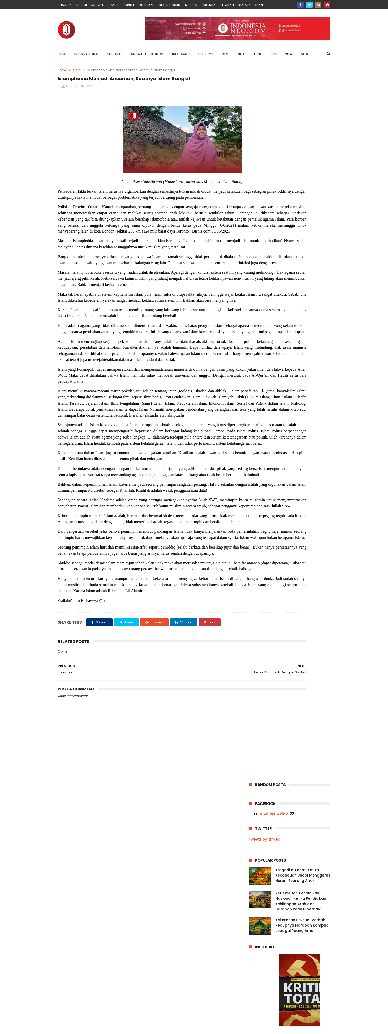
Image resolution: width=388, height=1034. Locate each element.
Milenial (191, 5)
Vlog (317, 412)
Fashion (277, 346)
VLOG (305, 54)
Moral (312, 365)
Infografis (316, 346)
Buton (294, 337)
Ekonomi (258, 346)
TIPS (273, 54)
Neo (299, 384)
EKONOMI (157, 54)
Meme (277, 365)
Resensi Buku (169, 5)
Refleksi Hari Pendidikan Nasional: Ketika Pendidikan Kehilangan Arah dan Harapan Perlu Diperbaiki (300, 188)
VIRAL (289, 54)
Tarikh (128, 5)
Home (62, 54)
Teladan (227, 5)
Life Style (258, 365)
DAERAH (136, 54)
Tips (274, 412)
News (313, 384)
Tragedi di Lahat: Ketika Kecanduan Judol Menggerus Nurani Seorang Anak (302, 162)
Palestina (298, 394)
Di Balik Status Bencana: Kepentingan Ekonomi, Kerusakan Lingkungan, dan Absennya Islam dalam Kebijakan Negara (282, 953)
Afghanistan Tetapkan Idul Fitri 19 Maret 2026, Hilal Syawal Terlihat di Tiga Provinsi (298, 1004)
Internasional (298, 356)
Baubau (276, 337)
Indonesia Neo (274, 100)
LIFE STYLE (206, 54)
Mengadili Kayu (284, 975)
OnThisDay (260, 394)
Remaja (244, 5)
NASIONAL (114, 54)
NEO (241, 54)
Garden (296, 346)
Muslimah (147, 5)
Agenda (209, 5)
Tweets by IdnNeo (264, 126)
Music (255, 375)
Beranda (65, 5)
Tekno (316, 403)
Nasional (296, 375)
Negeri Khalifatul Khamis (97, 5)
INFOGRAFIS (181, 54)
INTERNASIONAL (86, 54)
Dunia (310, 337)
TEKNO (257, 54)
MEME (226, 54)
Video (289, 412)
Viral (304, 412)
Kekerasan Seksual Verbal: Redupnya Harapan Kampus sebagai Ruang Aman (301, 212)
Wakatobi (258, 422)
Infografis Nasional (266, 356)
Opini (259, 5)
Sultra (283, 403)
